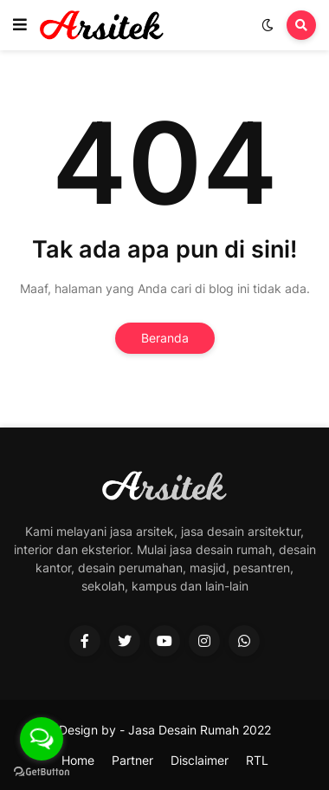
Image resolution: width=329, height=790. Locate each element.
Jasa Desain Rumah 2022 (199, 729)
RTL (257, 760)
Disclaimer (200, 760)
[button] (20, 25)
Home (77, 760)
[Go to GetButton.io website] (41, 772)
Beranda (165, 337)
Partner (132, 760)
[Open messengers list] (41, 739)
